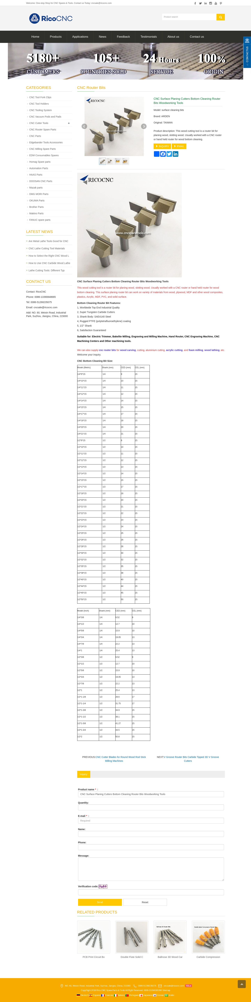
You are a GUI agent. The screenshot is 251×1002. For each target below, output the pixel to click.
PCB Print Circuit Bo (94, 957)
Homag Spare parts (39, 161)
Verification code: (88, 886)
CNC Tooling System (40, 110)
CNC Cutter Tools (38, 123)
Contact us (197, 36)
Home (35, 36)
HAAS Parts (35, 174)
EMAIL (179, 146)
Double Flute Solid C (132, 957)
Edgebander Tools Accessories (46, 142)
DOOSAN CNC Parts (40, 181)
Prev (84, 126)
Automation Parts (38, 168)
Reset (145, 902)
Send (100, 902)
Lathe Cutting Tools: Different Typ (46, 270)
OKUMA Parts (36, 200)
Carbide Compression (208, 957)
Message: (83, 855)
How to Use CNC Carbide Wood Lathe (49, 263)
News (102, 36)
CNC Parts (35, 136)
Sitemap (166, 990)
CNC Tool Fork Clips (40, 97)
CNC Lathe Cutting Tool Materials (47, 248)
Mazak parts (36, 187)
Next (144, 126)
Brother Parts (36, 207)
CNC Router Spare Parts (42, 129)
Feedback (123, 36)
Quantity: (83, 802)
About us (173, 36)
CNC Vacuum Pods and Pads (45, 116)
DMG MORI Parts (38, 194)
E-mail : (83, 816)
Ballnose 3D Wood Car (170, 957)
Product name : (88, 789)
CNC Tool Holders (39, 103)
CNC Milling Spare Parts (42, 149)
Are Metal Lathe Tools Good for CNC (48, 241)
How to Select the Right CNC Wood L (49, 255)
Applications (80, 36)
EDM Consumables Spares (44, 155)
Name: (82, 829)
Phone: (82, 842)
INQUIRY (162, 146)
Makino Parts (36, 213)
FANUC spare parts (39, 219)
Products (56, 36)
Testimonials (148, 36)
